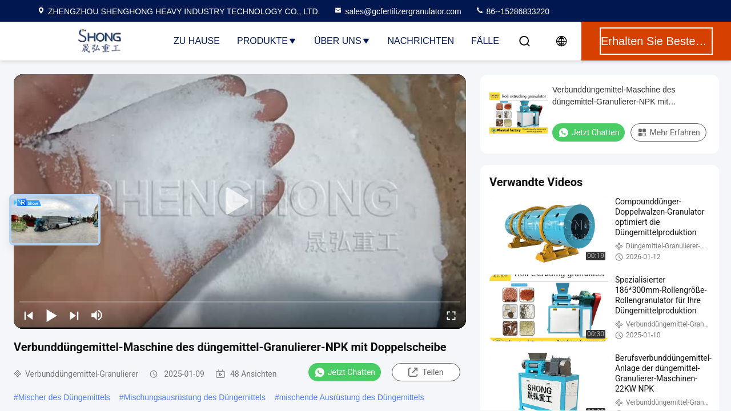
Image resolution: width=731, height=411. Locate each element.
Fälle (485, 41)
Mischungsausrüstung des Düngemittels (195, 397)
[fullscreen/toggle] (451, 315)
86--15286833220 (512, 11)
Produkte (267, 41)
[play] (240, 201)
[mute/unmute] (97, 315)
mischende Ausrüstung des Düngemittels (351, 397)
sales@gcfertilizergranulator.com (397, 11)
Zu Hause (197, 41)
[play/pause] (51, 315)
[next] (74, 315)
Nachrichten (421, 41)
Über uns (342, 41)
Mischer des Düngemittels (64, 397)
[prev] (28, 315)
